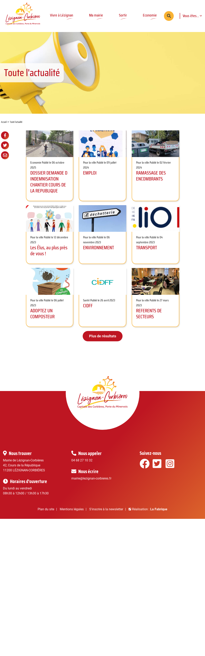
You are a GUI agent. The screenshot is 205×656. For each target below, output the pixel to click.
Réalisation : (149, 515)
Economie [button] (150, 15)
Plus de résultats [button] (102, 342)
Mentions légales (72, 515)
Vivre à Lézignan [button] (61, 15)
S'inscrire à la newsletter (106, 515)
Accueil (4, 128)
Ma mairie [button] (96, 15)
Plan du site (46, 515)
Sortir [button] (123, 15)
